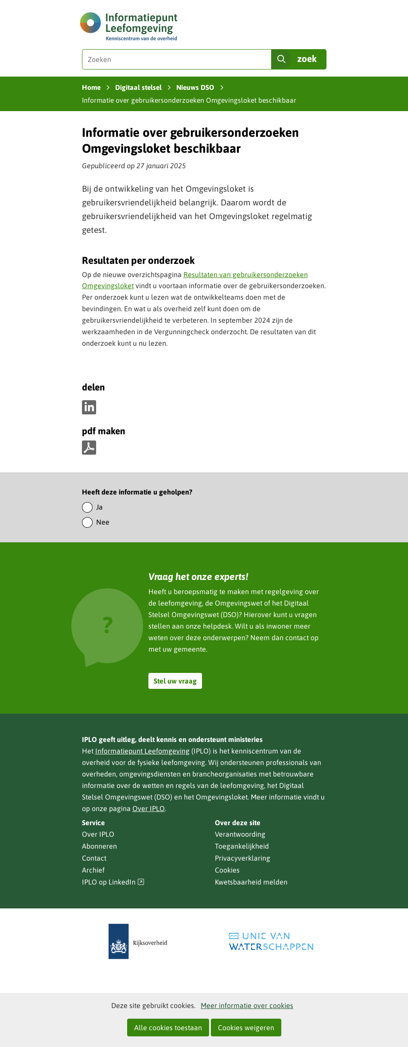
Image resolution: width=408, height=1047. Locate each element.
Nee (102, 522)
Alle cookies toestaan (168, 1028)
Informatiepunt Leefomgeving (142, 751)
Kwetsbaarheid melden (251, 882)
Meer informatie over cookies (247, 1005)
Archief (93, 870)
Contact (94, 858)
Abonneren (99, 846)
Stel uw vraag (175, 681)
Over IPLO (148, 808)
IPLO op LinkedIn (113, 882)
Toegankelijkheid (242, 846)
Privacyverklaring (242, 858)
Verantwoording (240, 834)
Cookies (227, 870)
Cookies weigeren (246, 1028)
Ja (99, 507)
